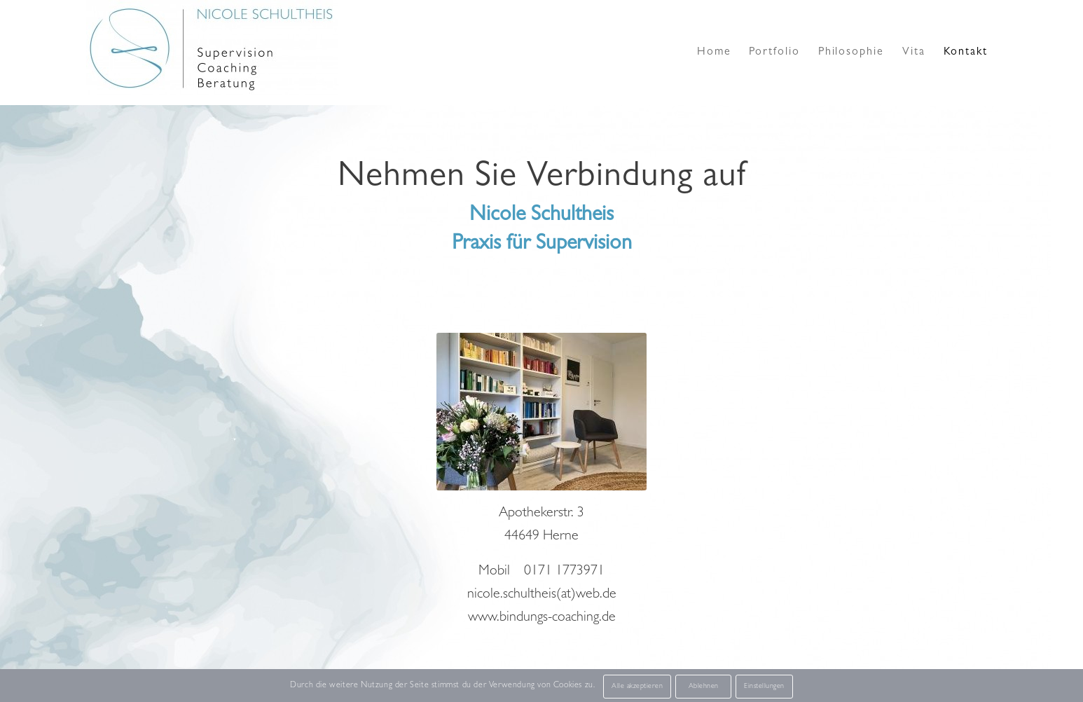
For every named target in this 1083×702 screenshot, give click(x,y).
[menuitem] (714, 52)
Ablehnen (704, 686)
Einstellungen (764, 686)
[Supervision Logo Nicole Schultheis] (212, 52)
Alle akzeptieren (637, 686)
